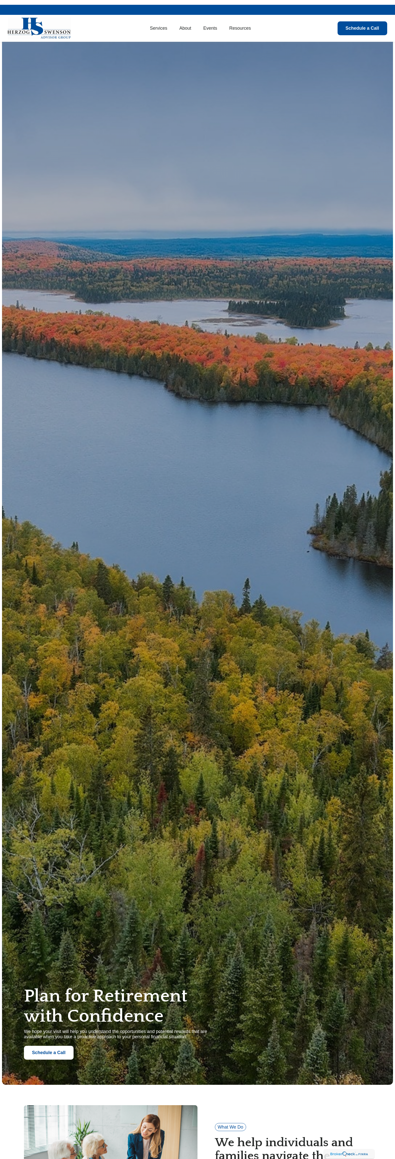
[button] (159, 23)
